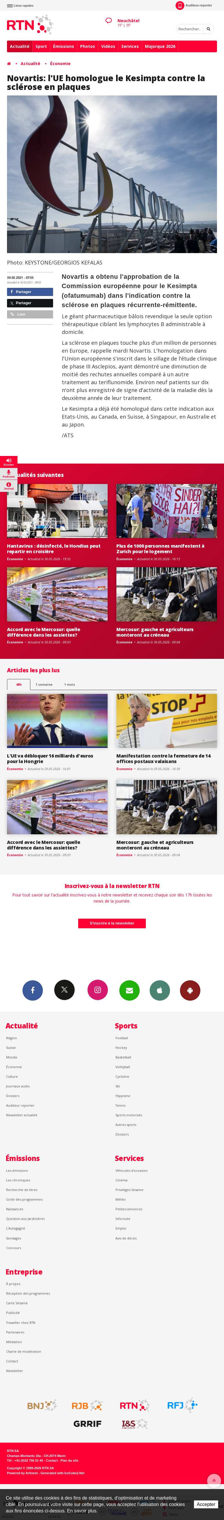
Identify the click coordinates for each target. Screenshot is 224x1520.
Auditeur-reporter (194, 5)
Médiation (14, 1342)
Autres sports (126, 1124)
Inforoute (123, 1218)
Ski (118, 1086)
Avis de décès (126, 1238)
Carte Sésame (17, 1303)
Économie (60, 63)
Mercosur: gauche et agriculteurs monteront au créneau (155, 632)
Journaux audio (18, 1086)
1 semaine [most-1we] (44, 684)
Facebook (32, 990)
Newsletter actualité (21, 1115)
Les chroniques (18, 1180)
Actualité (19, 46)
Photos (87, 46)
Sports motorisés (129, 1115)
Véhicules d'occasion (132, 1170)
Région (11, 1038)
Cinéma (121, 1180)
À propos (13, 1284)
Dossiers (12, 1096)
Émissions (63, 46)
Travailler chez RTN (20, 1322)
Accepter (206, 1504)
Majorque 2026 (160, 46)
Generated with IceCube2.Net (62, 1473)
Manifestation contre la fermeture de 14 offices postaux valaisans (163, 759)
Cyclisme (122, 1076)
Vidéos (108, 46)
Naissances (14, 1209)
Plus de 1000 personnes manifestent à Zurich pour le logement (160, 549)
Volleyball (123, 1067)
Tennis (120, 1105)
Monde (11, 1057)
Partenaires (15, 1332)
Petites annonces (129, 1209)
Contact (12, 1361)
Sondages (13, 1238)
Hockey (121, 1047)
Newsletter (14, 1371)
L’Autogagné (15, 1228)
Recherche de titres (21, 1190)
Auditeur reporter (20, 1105)
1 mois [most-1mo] (69, 684)
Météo (121, 1199)
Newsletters (129, 990)
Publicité (13, 1312)
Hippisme (123, 1096)
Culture (12, 1076)
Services (130, 46)
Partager (20, 292)
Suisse (11, 1047)
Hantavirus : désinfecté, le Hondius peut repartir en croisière (53, 549)
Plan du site (69, 1460)
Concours (13, 1248)
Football (122, 1038)
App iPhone (160, 990)
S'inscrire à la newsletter (112, 923)
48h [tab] (19, 684)
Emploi (121, 1228)
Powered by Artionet (22, 1473)
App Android (190, 990)
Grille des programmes (24, 1199)
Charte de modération (23, 1351)
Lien (17, 314)
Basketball (123, 1057)
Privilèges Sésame (130, 1190)
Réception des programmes (28, 1293)
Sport (41, 46)
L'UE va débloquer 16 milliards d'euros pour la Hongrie (50, 759)
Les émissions (17, 1170)
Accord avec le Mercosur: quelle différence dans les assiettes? (43, 632)
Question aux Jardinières (25, 1218)
